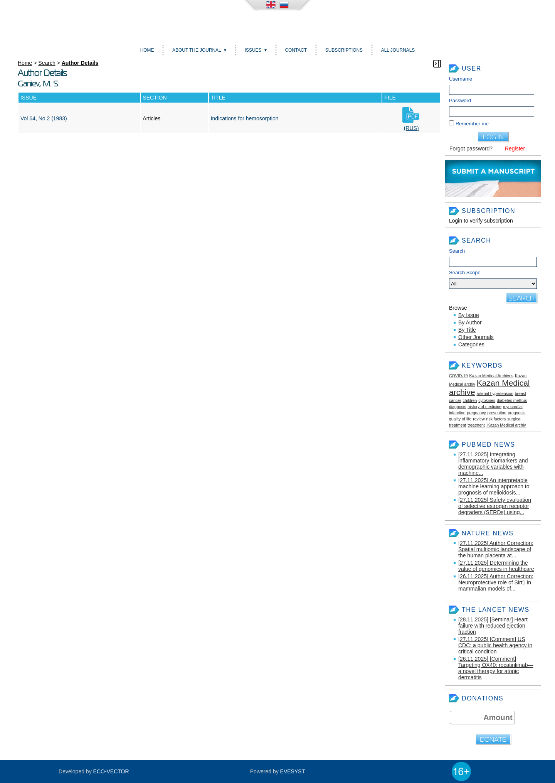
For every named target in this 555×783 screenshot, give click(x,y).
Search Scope (493, 279)
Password (460, 100)
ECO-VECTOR (111, 771)
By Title (467, 330)
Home (147, 50)
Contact (296, 50)
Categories (471, 344)
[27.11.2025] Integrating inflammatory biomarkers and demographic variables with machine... (493, 463)
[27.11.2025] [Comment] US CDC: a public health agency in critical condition (495, 645)
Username (460, 79)
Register (515, 148)
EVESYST (292, 771)
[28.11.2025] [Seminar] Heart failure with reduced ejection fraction (493, 625)
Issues (253, 50)
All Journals (398, 50)
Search (457, 251)
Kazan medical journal (277, 24)
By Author (470, 322)
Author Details (80, 63)
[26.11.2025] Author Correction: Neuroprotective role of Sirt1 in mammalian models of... (495, 582)
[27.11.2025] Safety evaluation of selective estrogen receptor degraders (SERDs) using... (494, 506)
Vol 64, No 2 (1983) (43, 118)
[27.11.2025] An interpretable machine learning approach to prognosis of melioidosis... (493, 486)
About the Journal (196, 50)
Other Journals (476, 337)
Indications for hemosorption (245, 118)
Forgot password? (471, 148)
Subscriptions (344, 50)
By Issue (468, 315)
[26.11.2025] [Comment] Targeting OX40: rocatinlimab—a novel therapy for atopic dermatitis (495, 668)
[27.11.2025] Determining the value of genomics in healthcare (496, 566)
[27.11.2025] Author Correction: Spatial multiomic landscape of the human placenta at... (495, 549)
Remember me (472, 124)
